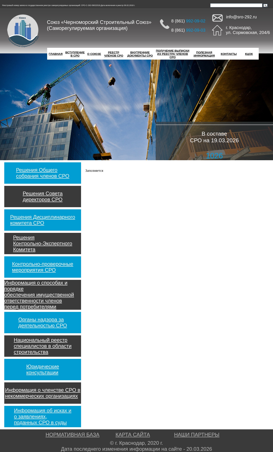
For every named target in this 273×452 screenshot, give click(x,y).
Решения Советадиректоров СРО (42, 196)
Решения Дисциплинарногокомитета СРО (42, 220)
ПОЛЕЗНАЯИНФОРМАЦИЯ (204, 54)
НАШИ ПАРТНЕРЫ (196, 434)
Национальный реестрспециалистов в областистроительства (43, 346)
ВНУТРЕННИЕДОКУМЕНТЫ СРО (140, 54)
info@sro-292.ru (241, 17)
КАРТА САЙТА (133, 434)
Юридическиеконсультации (42, 369)
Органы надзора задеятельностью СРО (42, 322)
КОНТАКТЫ (229, 54)
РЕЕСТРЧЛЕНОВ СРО (113, 54)
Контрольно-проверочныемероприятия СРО (42, 267)
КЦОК (249, 54)
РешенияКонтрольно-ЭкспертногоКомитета (42, 243)
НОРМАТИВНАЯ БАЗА (73, 434)
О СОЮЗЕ (94, 54)
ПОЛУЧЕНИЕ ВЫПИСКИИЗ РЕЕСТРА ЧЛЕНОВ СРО (172, 54)
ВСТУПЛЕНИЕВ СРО (75, 54)
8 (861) (188, 21)
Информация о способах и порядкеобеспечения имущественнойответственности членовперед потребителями (39, 295)
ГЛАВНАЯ (56, 54)
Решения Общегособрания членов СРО (42, 173)
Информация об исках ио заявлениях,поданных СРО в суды (42, 416)
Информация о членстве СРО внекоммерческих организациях (42, 393)
